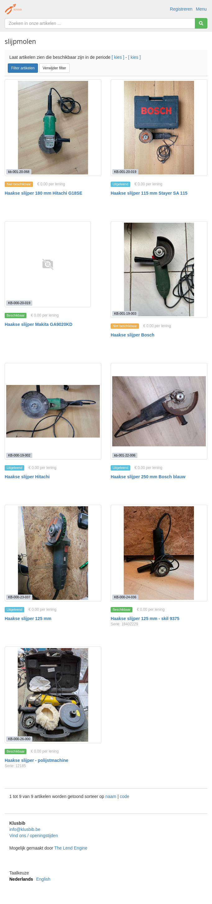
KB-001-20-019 (125, 172)
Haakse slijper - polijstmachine (36, 760)
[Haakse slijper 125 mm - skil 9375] (159, 553)
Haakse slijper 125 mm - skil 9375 (145, 618)
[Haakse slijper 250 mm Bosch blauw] (159, 411)
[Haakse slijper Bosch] (159, 269)
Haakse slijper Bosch (132, 334)
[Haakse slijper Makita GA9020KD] (47, 264)
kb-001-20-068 (18, 172)
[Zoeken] (201, 23)
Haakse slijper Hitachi (27, 476)
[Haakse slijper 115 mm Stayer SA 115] (159, 127)
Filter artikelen (23, 68)
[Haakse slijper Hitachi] (53, 411)
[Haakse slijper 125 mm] (53, 553)
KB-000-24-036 (125, 597)
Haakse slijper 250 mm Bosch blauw (148, 476)
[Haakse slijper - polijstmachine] (53, 695)
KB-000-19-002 (19, 455)
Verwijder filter (54, 68)
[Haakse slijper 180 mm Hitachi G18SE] (53, 127)
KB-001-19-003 (125, 313)
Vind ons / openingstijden (33, 835)
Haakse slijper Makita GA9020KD (38, 324)
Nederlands (21, 879)
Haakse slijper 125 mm (28, 618)
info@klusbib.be (24, 829)
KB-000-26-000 (19, 739)
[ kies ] (118, 57)
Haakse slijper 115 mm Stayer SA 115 (149, 193)
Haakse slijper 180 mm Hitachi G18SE (43, 193)
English (43, 879)
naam (111, 796)
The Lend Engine (70, 848)
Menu (201, 9)
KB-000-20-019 (19, 303)
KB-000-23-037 (19, 597)
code (124, 796)
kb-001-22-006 (124, 455)
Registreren (181, 9)
